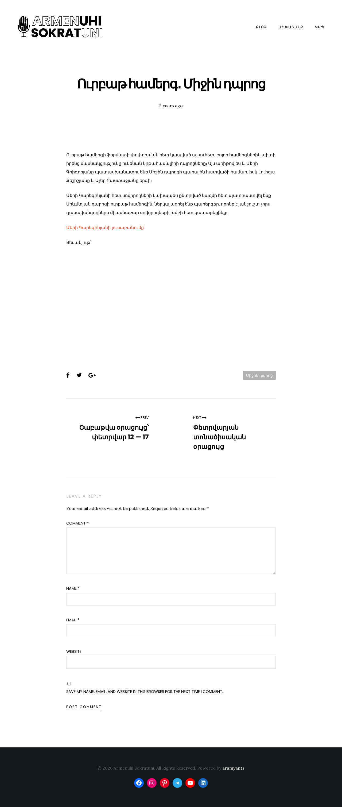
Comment (77, 523)
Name (73, 588)
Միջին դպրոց (259, 375)
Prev (142, 417)
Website (73, 651)
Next (200, 417)
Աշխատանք (291, 27)
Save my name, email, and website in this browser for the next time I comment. (144, 691)
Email (72, 620)
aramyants (233, 768)
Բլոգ (261, 27)
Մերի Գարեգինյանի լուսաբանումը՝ (105, 227)
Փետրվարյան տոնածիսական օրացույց (219, 437)
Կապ (319, 27)
